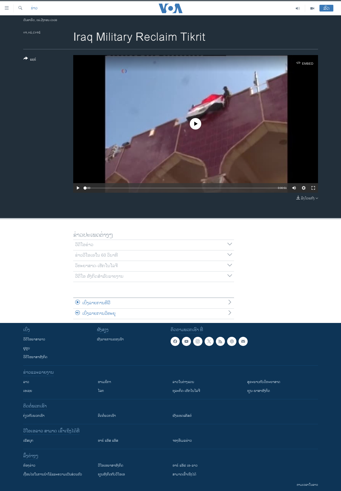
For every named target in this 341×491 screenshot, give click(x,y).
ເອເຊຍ (27, 390)
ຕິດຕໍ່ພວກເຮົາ (107, 415)
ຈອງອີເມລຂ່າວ (182, 440)
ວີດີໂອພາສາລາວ (34, 339)
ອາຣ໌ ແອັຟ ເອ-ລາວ (185, 465)
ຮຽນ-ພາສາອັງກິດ (258, 390)
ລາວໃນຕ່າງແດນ (183, 381)
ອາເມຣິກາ (104, 381)
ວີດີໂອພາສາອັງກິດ (35, 357)
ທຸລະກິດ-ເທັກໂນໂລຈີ (186, 390)
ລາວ (26, 381)
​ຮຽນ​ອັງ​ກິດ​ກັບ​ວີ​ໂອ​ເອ (111, 474)
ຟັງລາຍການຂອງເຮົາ (110, 339)
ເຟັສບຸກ (28, 440)
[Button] (29, 60)
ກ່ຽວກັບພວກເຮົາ (34, 415)
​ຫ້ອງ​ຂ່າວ (29, 465)
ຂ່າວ (34, 8)
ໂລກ (101, 390)
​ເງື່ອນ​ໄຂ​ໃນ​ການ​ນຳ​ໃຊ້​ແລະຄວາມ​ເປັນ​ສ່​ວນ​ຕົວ (52, 474)
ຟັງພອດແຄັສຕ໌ (182, 415)
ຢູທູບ (26, 348)
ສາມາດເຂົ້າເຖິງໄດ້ (184, 474)
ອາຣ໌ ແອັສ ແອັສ (108, 440)
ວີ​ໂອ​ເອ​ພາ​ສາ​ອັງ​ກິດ (110, 465)
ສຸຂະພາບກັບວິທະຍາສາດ (263, 381)
